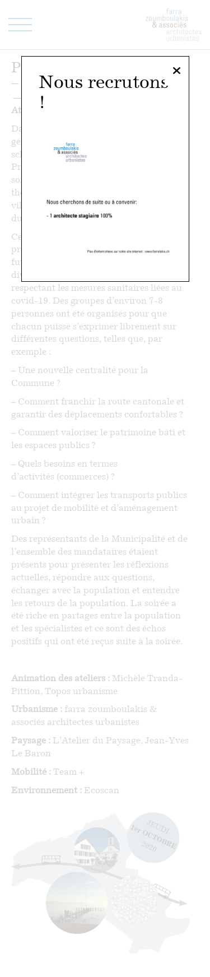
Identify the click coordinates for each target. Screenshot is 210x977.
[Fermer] (177, 71)
